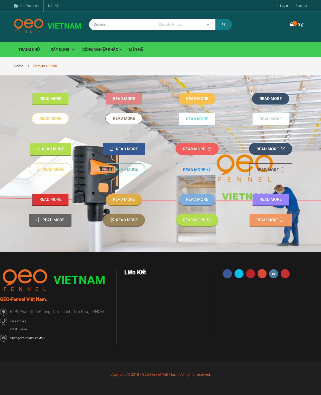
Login (284, 5)
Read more (50, 99)
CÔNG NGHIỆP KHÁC (100, 50)
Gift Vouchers (30, 5)
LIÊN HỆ (136, 50)
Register (301, 5)
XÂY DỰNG (60, 50)
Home (18, 66)
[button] (296, 25)
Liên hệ (53, 5)
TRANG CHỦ (29, 50)
